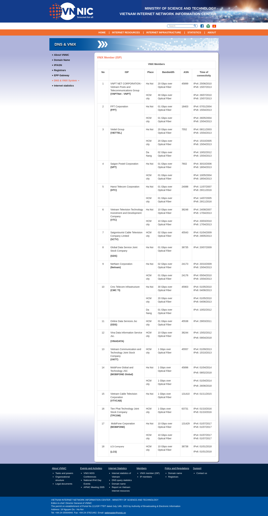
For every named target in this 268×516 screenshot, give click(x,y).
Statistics (194, 32)
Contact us (201, 473)
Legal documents (63, 484)
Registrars (60, 70)
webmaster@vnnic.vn (115, 512)
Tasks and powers (64, 473)
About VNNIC (61, 54)
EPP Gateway (61, 75)
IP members (146, 476)
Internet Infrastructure (163, 32)
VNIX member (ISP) (150, 473)
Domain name (119, 484)
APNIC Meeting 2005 (94, 487)
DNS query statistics (122, 480)
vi (214, 26)
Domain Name (62, 60)
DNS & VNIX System (66, 80)
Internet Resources (126, 32)
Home (102, 32)
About (211, 32)
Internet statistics (64, 85)
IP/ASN (58, 65)
